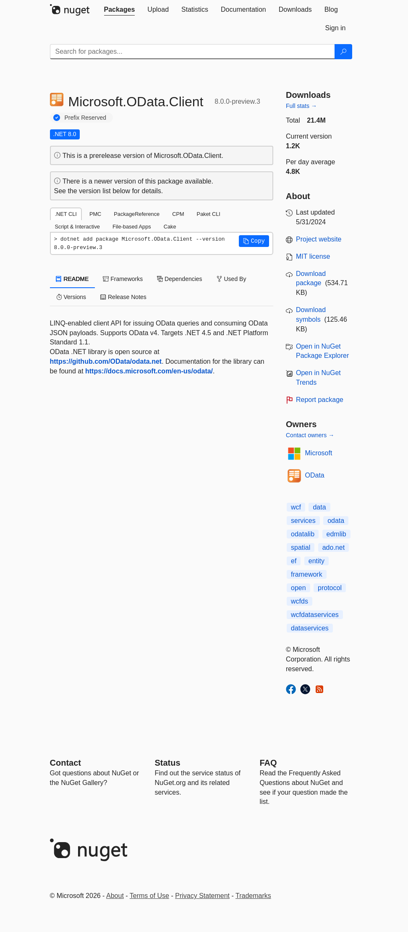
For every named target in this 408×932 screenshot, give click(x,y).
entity (316, 560)
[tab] (119, 9)
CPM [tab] (178, 214)
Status (167, 762)
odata (335, 520)
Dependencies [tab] (179, 279)
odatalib (302, 534)
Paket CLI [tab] (208, 214)
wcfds (299, 601)
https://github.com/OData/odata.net (106, 361)
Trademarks (253, 895)
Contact (65, 762)
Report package (319, 399)
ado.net (333, 547)
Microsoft (318, 453)
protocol (330, 587)
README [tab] (72, 279)
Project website (319, 239)
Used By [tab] (231, 279)
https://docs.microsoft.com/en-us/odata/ (149, 371)
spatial (300, 547)
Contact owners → (310, 435)
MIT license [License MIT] (313, 256)
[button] (254, 241)
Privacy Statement (202, 895)
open (298, 587)
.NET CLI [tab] (66, 214)
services (303, 520)
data (319, 507)
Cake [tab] (170, 226)
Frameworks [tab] (123, 279)
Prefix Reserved (86, 117)
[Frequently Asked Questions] (268, 762)
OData (314, 475)
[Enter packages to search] (192, 51)
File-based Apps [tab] (131, 226)
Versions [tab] (71, 297)
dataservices (310, 628)
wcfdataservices (315, 614)
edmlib (336, 534)
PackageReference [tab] (137, 214)
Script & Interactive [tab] (77, 226)
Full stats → (301, 105)
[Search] (343, 51)
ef (293, 560)
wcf (296, 507)
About (115, 895)
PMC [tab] (95, 214)
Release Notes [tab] (123, 297)
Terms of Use (149, 895)
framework (306, 574)
